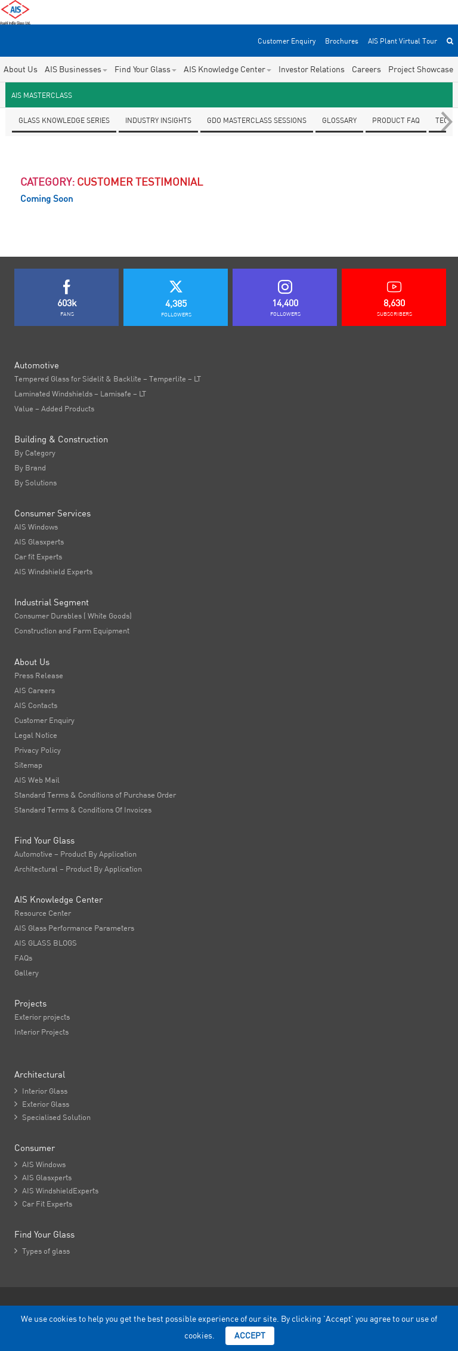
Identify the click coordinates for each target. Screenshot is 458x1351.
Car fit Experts (38, 556)
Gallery (26, 972)
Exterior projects (42, 1016)
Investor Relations (311, 69)
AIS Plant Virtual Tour (402, 41)
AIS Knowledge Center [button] (227, 69)
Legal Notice (35, 735)
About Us (21, 69)
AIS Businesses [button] (76, 69)
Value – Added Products (54, 408)
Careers (366, 69)
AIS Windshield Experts (53, 571)
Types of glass (42, 1250)
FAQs (23, 957)
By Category (34, 452)
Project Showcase (420, 69)
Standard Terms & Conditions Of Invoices (82, 809)
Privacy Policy (37, 750)
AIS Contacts (35, 705)
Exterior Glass (41, 1104)
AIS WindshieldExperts (56, 1190)
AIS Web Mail (37, 779)
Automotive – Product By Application (75, 853)
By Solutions (35, 482)
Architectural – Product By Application (78, 868)
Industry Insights (158, 120)
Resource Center (42, 913)
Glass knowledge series (64, 120)
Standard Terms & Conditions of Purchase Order (95, 794)
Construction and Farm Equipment (71, 630)
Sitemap (28, 765)
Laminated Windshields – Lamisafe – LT (80, 393)
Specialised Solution (52, 1117)
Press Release (38, 675)
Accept (249, 1335)
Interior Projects (41, 1031)
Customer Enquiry (286, 41)
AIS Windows (36, 526)
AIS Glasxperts (39, 541)
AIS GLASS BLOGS (45, 942)
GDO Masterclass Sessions (257, 120)
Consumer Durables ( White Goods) (73, 615)
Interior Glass (40, 1090)
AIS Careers (34, 690)
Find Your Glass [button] (145, 69)
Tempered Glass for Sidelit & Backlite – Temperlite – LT (107, 378)
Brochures (341, 41)
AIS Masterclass (41, 95)
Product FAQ (396, 120)
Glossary (339, 120)
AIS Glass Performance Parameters (74, 928)
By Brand (30, 467)
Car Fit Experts (43, 1203)
